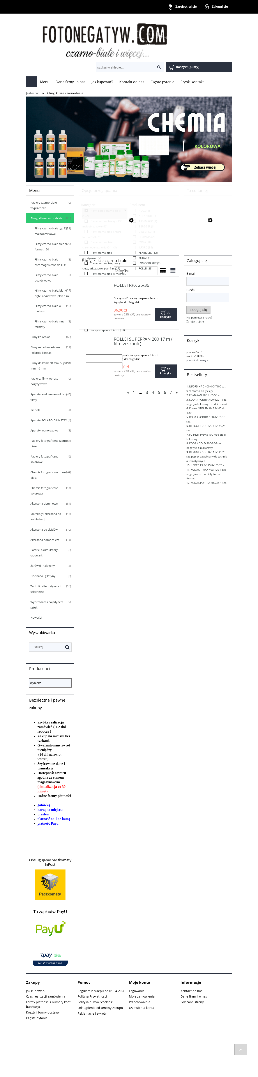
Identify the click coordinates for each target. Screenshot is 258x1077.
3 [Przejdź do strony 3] (147, 392)
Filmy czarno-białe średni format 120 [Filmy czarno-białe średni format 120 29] (51, 246)
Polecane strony (192, 1002)
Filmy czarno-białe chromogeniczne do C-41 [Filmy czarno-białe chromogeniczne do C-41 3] (51, 262)
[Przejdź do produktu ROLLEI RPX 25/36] (96, 286)
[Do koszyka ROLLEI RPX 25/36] (166, 314)
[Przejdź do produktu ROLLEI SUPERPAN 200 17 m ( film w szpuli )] (96, 340)
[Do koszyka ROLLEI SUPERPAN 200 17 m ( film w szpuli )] (166, 371)
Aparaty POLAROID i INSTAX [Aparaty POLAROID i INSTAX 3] (48, 420)
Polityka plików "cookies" (95, 1002)
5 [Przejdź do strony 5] (159, 392)
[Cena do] (104, 365)
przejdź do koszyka (197, 360)
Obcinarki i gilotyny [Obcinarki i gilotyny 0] (42, 576)
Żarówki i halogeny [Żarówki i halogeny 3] (42, 566)
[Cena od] (104, 357)
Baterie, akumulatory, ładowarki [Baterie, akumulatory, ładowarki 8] (44, 552)
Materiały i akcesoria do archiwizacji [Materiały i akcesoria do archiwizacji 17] (45, 516)
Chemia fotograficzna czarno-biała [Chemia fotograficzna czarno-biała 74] (49, 475)
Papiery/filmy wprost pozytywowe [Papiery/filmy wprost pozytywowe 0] (44, 381)
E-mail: (191, 273)
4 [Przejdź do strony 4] (153, 392)
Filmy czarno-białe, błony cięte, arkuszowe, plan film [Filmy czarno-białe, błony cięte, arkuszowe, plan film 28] (52, 293)
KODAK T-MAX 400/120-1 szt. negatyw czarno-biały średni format (206, 474)
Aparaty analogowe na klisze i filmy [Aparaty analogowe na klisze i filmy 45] (49, 397)
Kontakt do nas (191, 991)
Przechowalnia (139, 1002)
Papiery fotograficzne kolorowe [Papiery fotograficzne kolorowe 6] (44, 459)
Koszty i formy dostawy (43, 1012)
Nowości (36, 617)
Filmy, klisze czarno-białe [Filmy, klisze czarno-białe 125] (46, 218)
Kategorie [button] (88, 204)
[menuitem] (45, 81)
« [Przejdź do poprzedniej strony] (128, 392)
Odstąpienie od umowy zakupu (100, 1008)
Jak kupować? (35, 991)
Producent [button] (137, 204)
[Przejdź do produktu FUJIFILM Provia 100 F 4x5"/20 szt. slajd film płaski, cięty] (207, 240)
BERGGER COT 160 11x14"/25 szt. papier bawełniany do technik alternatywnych (206, 456)
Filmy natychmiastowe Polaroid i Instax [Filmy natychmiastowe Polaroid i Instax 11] (45, 350)
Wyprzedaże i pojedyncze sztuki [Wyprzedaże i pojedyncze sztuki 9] (46, 604)
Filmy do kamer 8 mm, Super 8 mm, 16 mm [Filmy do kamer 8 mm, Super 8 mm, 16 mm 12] (50, 365)
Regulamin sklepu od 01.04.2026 (101, 991)
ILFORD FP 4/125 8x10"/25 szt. (209, 465)
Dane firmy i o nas (193, 996)
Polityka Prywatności (92, 996)
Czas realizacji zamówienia (45, 996)
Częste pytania (37, 1018)
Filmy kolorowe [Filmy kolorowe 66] (40, 337)
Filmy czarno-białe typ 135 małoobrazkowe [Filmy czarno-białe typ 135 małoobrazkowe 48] (51, 231)
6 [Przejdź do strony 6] (165, 392)
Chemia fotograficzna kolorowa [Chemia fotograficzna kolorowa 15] (44, 490)
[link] (104, 213)
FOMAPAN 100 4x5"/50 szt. (205, 395)
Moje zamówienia (142, 996)
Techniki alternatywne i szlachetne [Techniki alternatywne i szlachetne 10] (45, 589)
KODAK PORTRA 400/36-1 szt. (208, 483)
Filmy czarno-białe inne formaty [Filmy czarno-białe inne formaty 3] (49, 324)
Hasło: (190, 290)
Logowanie (137, 991)
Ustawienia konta (141, 1008)
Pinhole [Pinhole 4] (35, 410)
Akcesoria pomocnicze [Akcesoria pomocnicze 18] (44, 540)
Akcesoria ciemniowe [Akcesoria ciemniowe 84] (44, 503)
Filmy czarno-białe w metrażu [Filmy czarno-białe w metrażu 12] (48, 308)
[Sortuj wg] (135, 270)
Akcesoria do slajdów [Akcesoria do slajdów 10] (44, 529)
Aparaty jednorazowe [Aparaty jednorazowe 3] (44, 430)
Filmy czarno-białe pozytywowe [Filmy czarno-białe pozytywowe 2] (46, 277)
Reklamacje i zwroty (92, 1013)
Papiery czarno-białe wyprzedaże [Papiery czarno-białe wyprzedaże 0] (43, 205)
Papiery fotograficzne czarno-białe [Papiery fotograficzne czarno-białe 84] (49, 443)
